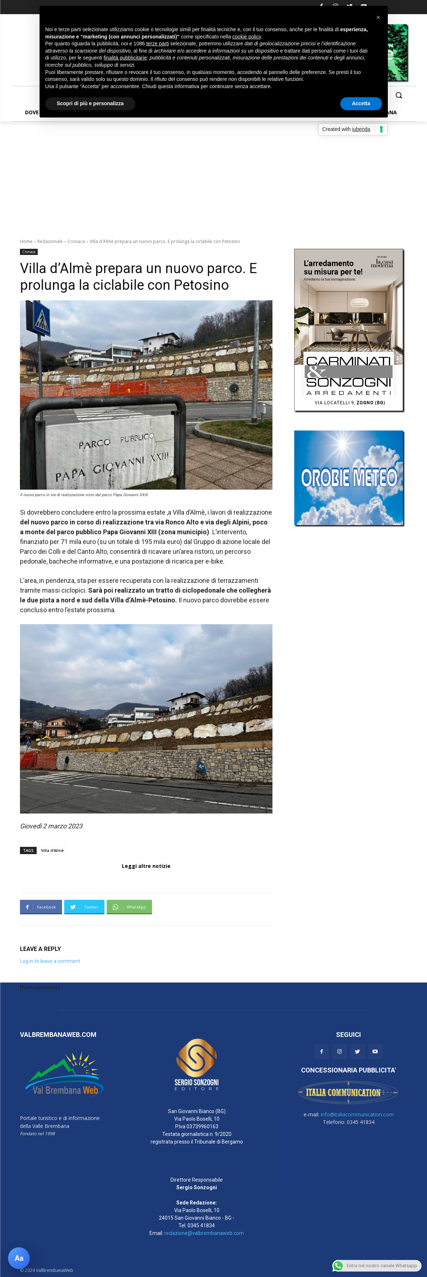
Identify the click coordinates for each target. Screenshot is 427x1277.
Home (26, 241)
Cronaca (76, 241)
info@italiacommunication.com (357, 1114)
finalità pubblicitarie (125, 58)
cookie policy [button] (246, 37)
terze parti (157, 43)
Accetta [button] (361, 103)
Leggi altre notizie (146, 865)
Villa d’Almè (52, 850)
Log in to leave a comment (50, 961)
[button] (398, 95)
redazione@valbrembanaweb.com (204, 1233)
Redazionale (50, 241)
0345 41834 (201, 1225)
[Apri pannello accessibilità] (19, 1258)
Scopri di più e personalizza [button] (90, 103)
